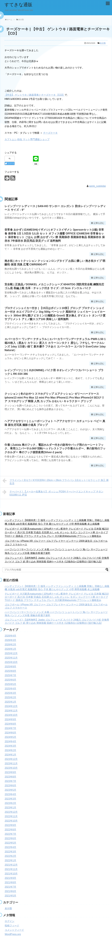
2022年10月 (11, 820)
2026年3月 (10, 640)
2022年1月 (10, 860)
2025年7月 (10, 675)
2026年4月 (10, 635)
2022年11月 (11, 816)
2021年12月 (11, 865)
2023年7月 (10, 781)
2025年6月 (10, 679)
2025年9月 (10, 666)
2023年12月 (11, 759)
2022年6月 (10, 838)
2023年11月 (11, 763)
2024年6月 (10, 732)
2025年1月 (10, 702)
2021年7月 (10, 887)
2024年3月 (10, 746)
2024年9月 (10, 719)
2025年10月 (11, 662)
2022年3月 (10, 851)
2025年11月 (11, 657)
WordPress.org (13, 934)
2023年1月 (10, 807)
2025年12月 (11, 653)
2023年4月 (10, 794)
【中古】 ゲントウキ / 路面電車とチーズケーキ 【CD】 (35, 95)
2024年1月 (10, 754)
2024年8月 (10, 724)
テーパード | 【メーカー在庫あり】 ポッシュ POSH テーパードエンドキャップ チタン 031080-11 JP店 (52, 492)
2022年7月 (10, 834)
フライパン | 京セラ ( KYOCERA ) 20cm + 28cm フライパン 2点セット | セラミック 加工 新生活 (55, 481)
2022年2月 (10, 856)
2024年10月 (11, 715)
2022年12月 (11, 812)
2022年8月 (10, 829)
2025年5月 (10, 684)
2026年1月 (10, 649)
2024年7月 (10, 728)
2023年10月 (11, 768)
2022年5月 (10, 842)
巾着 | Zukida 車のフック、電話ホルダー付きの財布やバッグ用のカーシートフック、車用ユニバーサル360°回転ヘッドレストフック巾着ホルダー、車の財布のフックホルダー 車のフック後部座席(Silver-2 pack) (55, 448)
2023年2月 (10, 803)
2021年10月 (11, 873)
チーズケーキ (50, 133)
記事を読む (99, 223)
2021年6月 (10, 891)
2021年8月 (10, 882)
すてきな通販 (18, 4)
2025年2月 (10, 697)
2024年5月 (10, 737)
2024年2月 (10, 750)
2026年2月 (10, 644)
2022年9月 (10, 825)
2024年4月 (10, 741)
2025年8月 (10, 671)
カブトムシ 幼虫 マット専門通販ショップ (27, 139)
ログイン (9, 921)
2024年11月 (11, 710)
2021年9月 (10, 878)
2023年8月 (10, 776)
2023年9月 (10, 772)
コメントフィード (14, 930)
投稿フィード (12, 925)
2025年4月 (10, 688)
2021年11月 (11, 869)
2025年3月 (10, 693)
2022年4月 (10, 847)
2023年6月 (10, 785)
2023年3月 (10, 798)
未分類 (103, 43)
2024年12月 (11, 706)
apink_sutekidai (97, 186)
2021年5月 (10, 895)
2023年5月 (10, 790)
